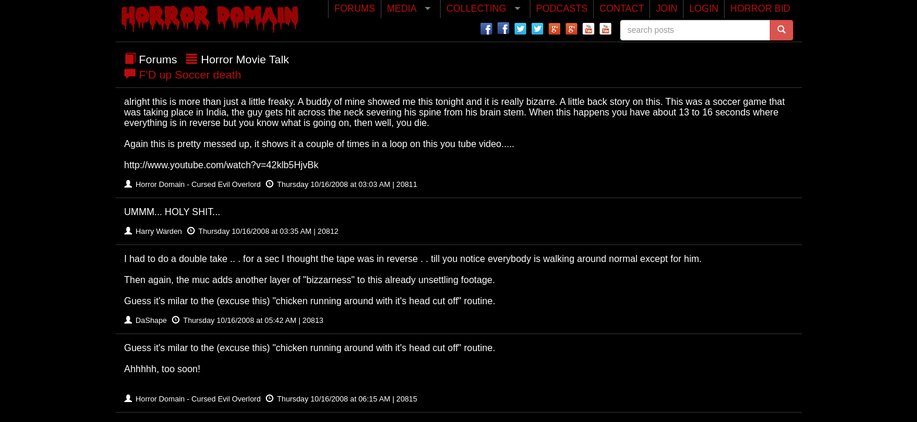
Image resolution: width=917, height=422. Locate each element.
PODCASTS (562, 8)
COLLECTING (476, 8)
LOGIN (704, 8)
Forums (158, 59)
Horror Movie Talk (245, 59)
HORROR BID (760, 8)
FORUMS (354, 8)
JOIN (666, 8)
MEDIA (402, 8)
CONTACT (622, 8)
